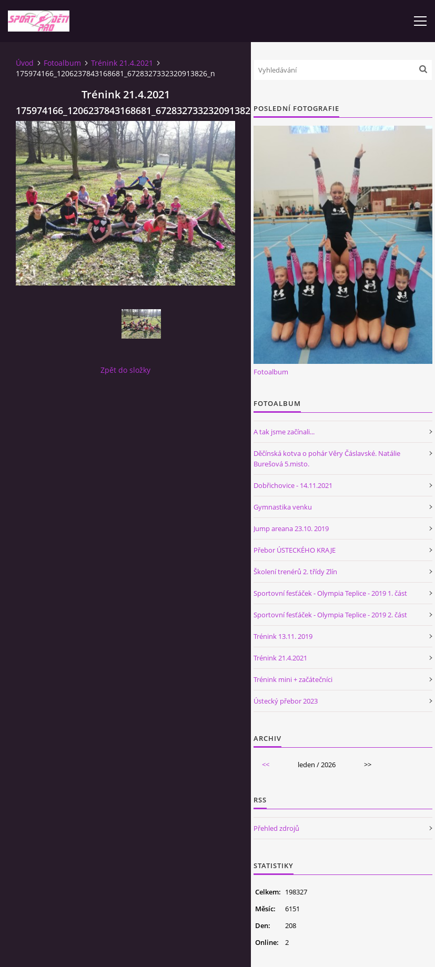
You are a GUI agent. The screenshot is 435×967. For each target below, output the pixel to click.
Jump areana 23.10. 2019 (291, 528)
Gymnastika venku (283, 507)
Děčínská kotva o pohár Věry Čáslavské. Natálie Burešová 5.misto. (327, 459)
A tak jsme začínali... (284, 431)
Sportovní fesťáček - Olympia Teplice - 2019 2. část (330, 614)
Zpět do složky (125, 370)
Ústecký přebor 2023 (286, 701)
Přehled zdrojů (276, 828)
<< (265, 764)
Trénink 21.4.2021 (122, 63)
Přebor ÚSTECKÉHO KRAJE (295, 550)
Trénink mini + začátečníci (293, 679)
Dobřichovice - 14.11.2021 (293, 485)
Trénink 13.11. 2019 (283, 636)
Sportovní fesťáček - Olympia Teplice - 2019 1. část (330, 593)
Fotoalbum (62, 63)
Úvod (25, 63)
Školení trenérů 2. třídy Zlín (295, 571)
